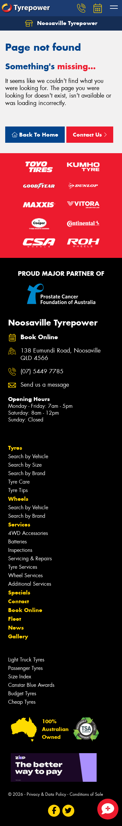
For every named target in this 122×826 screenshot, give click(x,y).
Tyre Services (22, 567)
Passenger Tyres (25, 668)
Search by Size (25, 464)
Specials (19, 592)
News (16, 627)
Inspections (20, 550)
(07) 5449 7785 (41, 371)
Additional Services (29, 583)
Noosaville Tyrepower (61, 23)
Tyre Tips (18, 490)
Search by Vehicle (28, 456)
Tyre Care (19, 481)
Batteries (17, 541)
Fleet (14, 618)
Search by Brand (26, 473)
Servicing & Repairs (30, 558)
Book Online (25, 610)
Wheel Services (25, 575)
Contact (18, 601)
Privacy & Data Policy (46, 794)
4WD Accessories (28, 533)
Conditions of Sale (86, 794)
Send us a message (44, 385)
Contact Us (90, 134)
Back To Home (35, 134)
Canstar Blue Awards (31, 685)
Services (19, 524)
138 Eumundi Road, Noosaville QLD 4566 (60, 354)
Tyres (15, 447)
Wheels (18, 498)
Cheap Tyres (21, 702)
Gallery (18, 636)
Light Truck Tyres (26, 659)
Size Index (19, 676)
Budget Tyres (22, 693)
